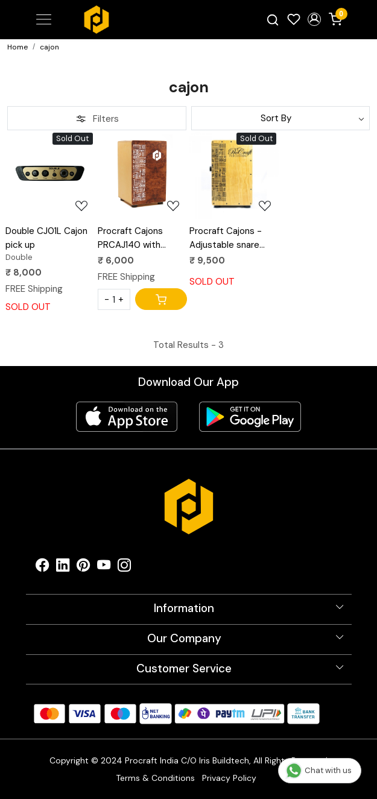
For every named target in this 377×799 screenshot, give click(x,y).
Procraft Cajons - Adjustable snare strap (225, 238)
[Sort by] (280, 118)
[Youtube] (104, 567)
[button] (314, 19)
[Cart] (161, 299)
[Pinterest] (83, 567)
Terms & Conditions (155, 777)
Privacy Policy (229, 777)
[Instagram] (124, 567)
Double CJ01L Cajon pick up (46, 238)
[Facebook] (42, 567)
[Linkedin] (63, 567)
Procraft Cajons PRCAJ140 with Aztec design (130, 238)
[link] (272, 20)
